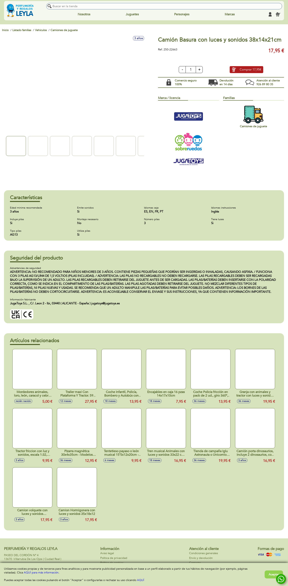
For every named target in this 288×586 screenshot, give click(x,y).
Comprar (250, 70)
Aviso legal (107, 553)
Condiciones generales (203, 553)
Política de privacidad (113, 558)
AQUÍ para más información (41, 572)
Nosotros (84, 14)
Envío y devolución (201, 558)
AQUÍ (140, 580)
